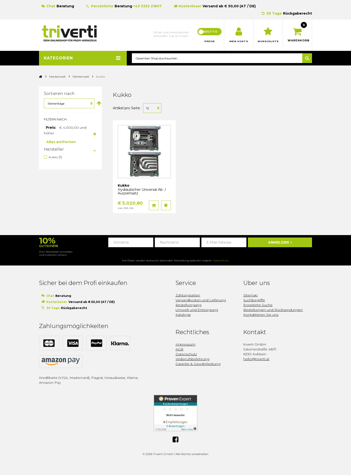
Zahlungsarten (188, 295)
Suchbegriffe (254, 300)
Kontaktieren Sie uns (260, 315)
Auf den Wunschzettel (166, 205)
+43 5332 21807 (147, 6)
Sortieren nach (59, 93)
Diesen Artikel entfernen (94, 134)
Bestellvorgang (188, 305)
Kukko (53, 157)
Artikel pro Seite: (127, 108)
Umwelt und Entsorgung (197, 310)
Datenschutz (221, 260)
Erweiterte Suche (258, 305)
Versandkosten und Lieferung (201, 300)
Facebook (175, 439)
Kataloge (183, 315)
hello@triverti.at (256, 359)
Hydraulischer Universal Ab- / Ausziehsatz (142, 192)
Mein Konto (239, 41)
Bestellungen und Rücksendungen (273, 310)
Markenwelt (57, 77)
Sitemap (250, 295)
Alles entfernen (61, 142)
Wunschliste (268, 41)
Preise (210, 41)
